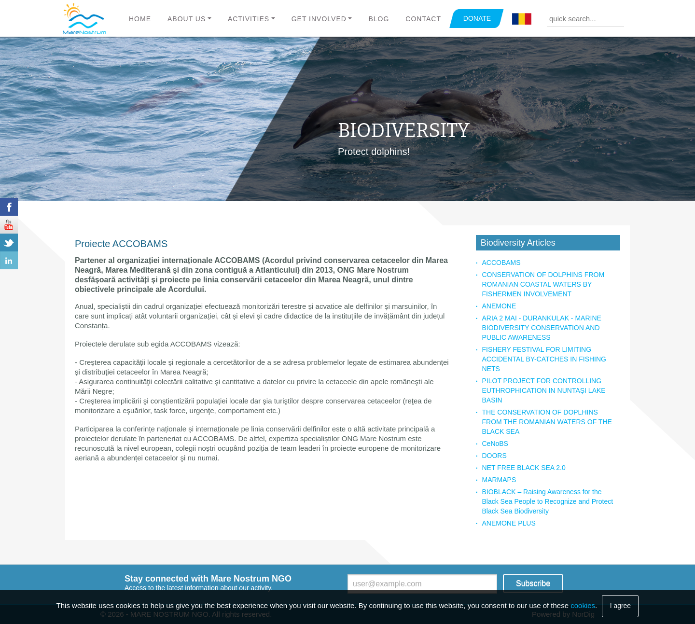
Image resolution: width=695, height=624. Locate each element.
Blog (378, 19)
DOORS (494, 455)
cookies (582, 605)
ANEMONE (499, 306)
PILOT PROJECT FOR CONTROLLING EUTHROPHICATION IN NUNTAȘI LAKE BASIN (543, 390)
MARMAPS (499, 480)
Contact (423, 19)
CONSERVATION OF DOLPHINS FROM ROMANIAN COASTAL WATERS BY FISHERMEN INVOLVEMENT (543, 284)
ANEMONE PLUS (508, 523)
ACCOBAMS (501, 262)
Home (140, 19)
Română (521, 19)
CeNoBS (495, 443)
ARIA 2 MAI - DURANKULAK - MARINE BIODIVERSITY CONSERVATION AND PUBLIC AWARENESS (541, 327)
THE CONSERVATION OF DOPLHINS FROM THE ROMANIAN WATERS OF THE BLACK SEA (547, 421)
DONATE (477, 18)
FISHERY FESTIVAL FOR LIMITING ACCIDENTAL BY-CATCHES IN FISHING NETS (544, 359)
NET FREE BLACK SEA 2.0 (523, 467)
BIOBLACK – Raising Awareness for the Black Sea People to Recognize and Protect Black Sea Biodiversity (547, 501)
